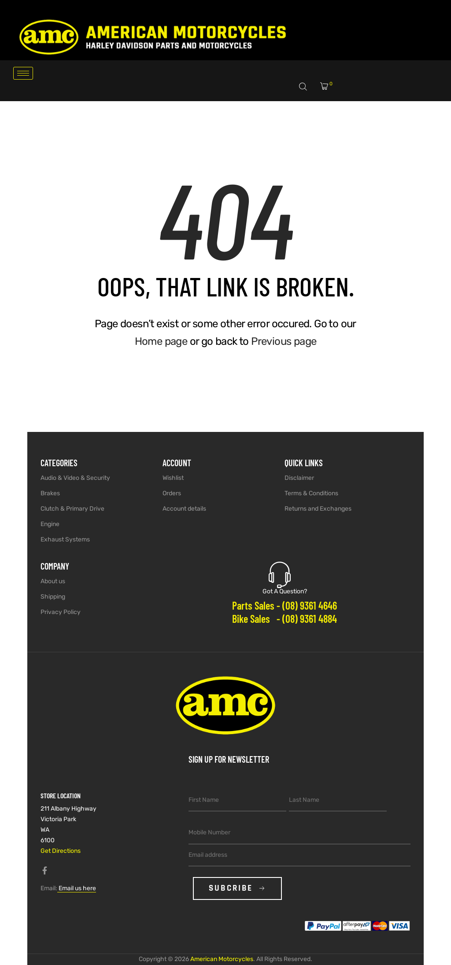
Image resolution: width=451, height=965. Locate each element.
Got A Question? (284, 591)
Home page (161, 341)
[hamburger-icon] (23, 73)
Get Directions (61, 851)
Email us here (76, 888)
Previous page (283, 341)
